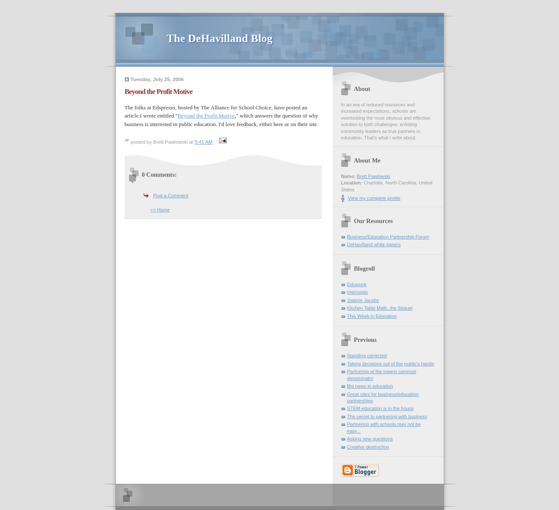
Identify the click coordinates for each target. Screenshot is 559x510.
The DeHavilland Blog (220, 38)
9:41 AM (204, 142)
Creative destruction (368, 447)
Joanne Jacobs (363, 300)
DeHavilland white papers (374, 244)
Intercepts (357, 292)
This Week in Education (372, 316)
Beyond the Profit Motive (205, 115)
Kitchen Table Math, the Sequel (380, 308)
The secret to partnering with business (387, 416)
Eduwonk (357, 284)
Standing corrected (367, 355)
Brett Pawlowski (373, 176)
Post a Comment (170, 195)
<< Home (160, 209)
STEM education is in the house (380, 408)
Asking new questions (370, 438)
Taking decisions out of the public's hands (390, 363)
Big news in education (370, 386)
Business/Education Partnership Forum (388, 236)
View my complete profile (374, 198)
